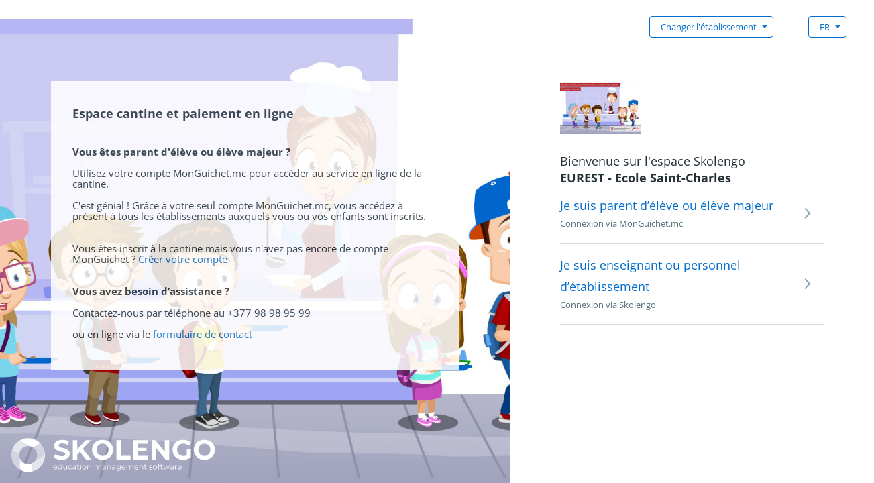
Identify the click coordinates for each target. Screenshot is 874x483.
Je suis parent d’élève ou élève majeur (666, 205)
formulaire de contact (202, 334)
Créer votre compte (182, 259)
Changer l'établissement (709, 27)
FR (825, 27)
